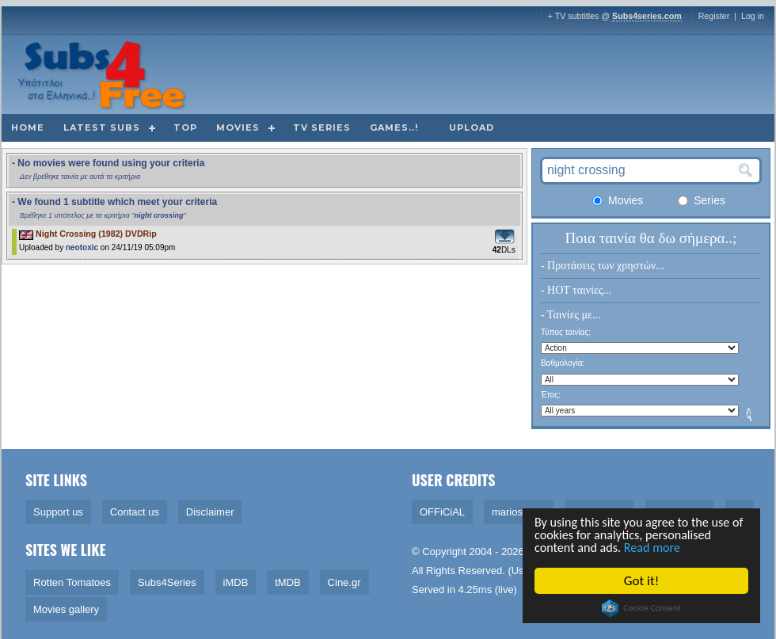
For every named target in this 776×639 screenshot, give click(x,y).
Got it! (642, 580)
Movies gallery (66, 609)
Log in (752, 16)
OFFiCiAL (442, 512)
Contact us (134, 512)
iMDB (236, 582)
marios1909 (519, 512)
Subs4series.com (647, 16)
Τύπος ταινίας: (566, 332)
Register (714, 16)
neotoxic (82, 247)
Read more (659, 547)
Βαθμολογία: (562, 363)
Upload (471, 127)
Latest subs (101, 127)
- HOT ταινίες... (576, 290)
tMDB (288, 582)
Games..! (394, 127)
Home (27, 127)
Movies (238, 127)
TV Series (322, 127)
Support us (58, 512)
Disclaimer (210, 512)
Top (185, 127)
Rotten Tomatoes (72, 582)
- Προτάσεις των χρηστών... (602, 266)
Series (701, 200)
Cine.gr (344, 582)
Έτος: (551, 394)
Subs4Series (167, 582)
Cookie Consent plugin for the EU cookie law (642, 608)
